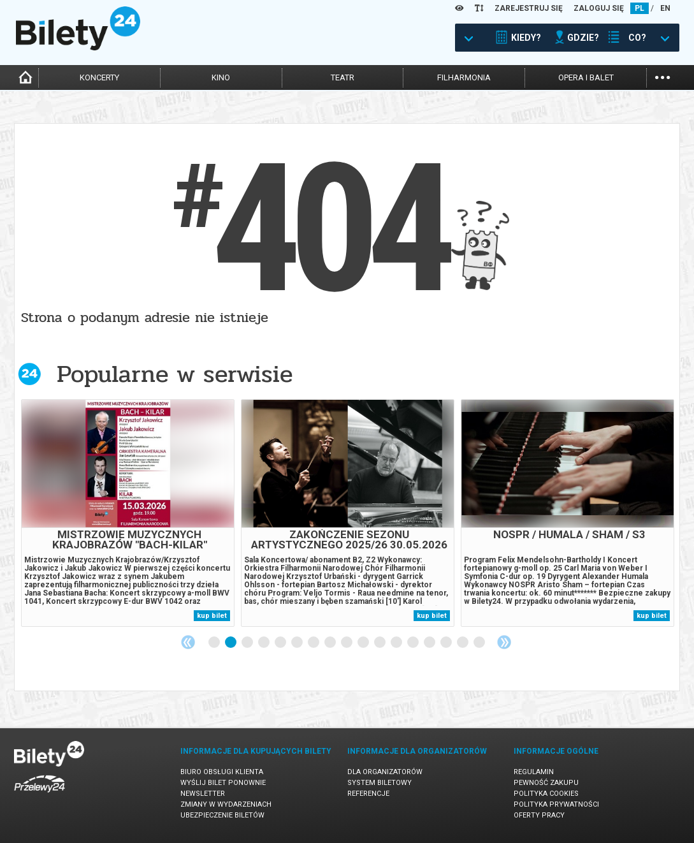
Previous (188, 642)
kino (221, 77)
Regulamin (534, 772)
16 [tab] (463, 642)
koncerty (99, 77)
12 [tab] (397, 642)
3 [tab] (248, 642)
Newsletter (202, 793)
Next (504, 642)
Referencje (368, 793)
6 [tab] (297, 642)
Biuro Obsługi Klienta (221, 772)
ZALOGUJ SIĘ (599, 8)
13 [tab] (413, 642)
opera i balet (586, 77)
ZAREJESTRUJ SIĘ (529, 8)
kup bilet (212, 616)
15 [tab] (446, 642)
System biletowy (379, 783)
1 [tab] (214, 642)
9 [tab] (347, 642)
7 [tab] (314, 642)
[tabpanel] (128, 513)
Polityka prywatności (556, 804)
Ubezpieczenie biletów (222, 815)
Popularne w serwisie (175, 374)
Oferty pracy (539, 815)
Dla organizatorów (385, 772)
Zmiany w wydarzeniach (225, 804)
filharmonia (464, 77)
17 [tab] (480, 642)
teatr (342, 77)
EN (665, 8)
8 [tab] (330, 642)
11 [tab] (380, 642)
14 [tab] (430, 642)
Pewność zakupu (546, 783)
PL (639, 8)
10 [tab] (364, 642)
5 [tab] (281, 642)
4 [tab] (264, 642)
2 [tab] (231, 642)
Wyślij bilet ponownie (223, 783)
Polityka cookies (546, 793)
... (662, 76)
